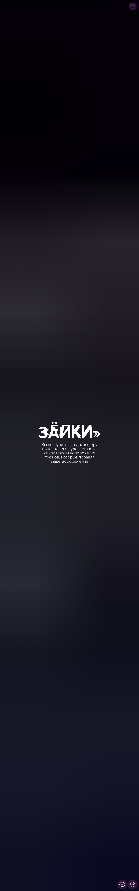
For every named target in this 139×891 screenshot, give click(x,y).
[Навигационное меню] (133, 6)
